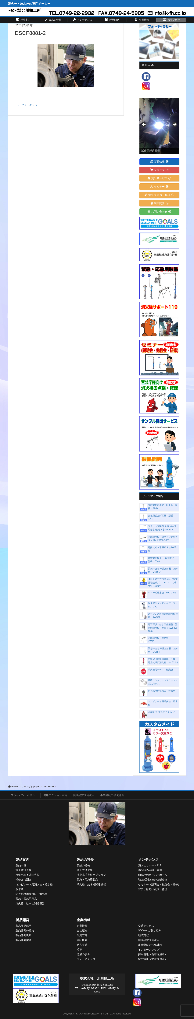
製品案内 (22, 860)
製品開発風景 (23, 935)
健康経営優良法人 (83, 795)
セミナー (159, 186)
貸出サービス (159, 178)
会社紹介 (82, 930)
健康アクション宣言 (55, 795)
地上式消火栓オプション (91, 874)
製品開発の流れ (25, 930)
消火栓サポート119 (149, 865)
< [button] (144, 125)
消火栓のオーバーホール (152, 874)
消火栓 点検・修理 (159, 194)
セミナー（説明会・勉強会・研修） (159, 884)
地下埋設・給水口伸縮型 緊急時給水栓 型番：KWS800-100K (163, 628)
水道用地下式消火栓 (27, 874)
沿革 (79, 949)
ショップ (159, 169)
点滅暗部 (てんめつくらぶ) (161, 712)
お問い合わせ (159, 211)
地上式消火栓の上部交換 (152, 879)
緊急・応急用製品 (26, 898)
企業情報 (83, 920)
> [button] (174, 125)
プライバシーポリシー (24, 795)
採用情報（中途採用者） (152, 959)
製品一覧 (21, 865)
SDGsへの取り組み (149, 930)
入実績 (83, 944)
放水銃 (19, 889)
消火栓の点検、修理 (150, 870)
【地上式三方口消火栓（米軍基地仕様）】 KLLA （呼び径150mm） (163, 582)
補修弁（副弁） (25, 879)
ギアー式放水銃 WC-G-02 (162, 592)
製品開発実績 (23, 940)
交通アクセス (146, 925)
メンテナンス (148, 860)
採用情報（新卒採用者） (152, 954)
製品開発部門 (23, 925)
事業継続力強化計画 (112, 795)
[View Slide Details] (159, 126)
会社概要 (82, 940)
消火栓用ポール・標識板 (160, 669)
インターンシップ (148, 949)
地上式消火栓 (23, 870)
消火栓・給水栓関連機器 (30, 903)
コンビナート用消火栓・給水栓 (34, 884)
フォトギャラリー (32, 105)
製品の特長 (85, 860)
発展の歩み (83, 954)
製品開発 (159, 203)
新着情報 (159, 161)
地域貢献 (143, 935)
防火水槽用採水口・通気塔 (161, 691)
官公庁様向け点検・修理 (152, 889)
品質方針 (82, 935)
